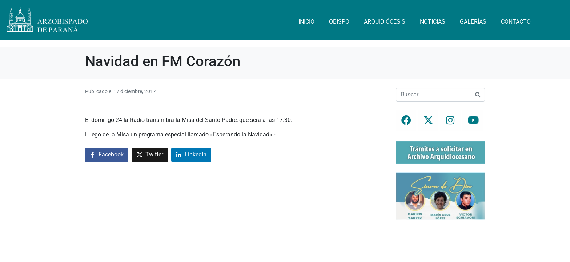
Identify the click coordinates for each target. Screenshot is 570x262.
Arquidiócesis (384, 21)
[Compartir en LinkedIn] (191, 155)
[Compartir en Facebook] (106, 155)
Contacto (516, 21)
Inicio (306, 21)
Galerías (473, 21)
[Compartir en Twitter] (150, 155)
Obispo (339, 21)
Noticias (432, 21)
